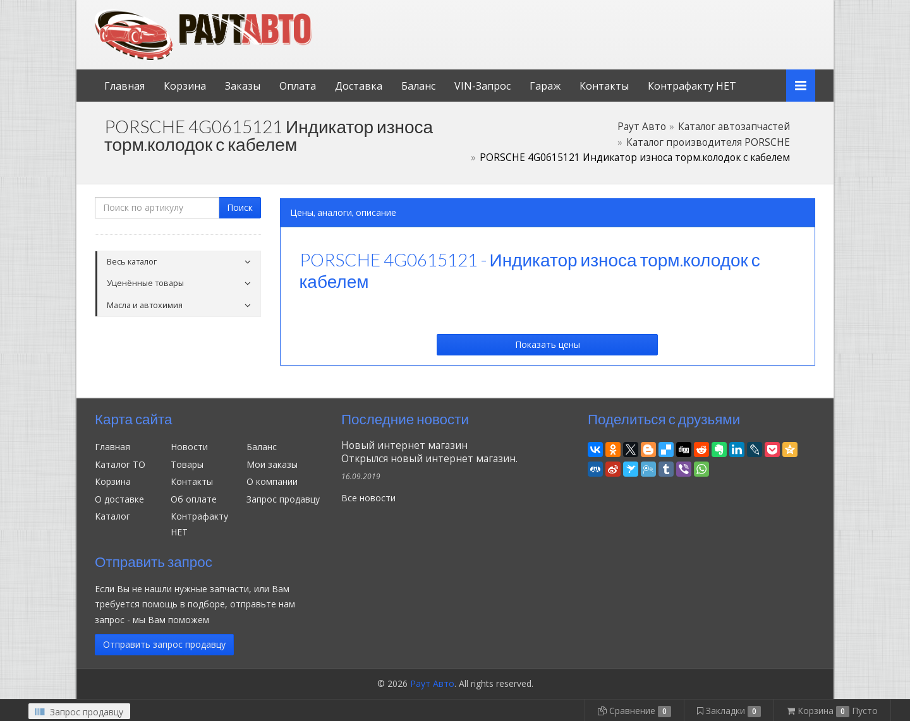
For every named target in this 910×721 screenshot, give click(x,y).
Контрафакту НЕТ (692, 86)
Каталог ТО (120, 464)
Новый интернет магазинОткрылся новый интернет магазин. (429, 452)
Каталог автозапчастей (734, 126)
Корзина (185, 86)
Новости (189, 447)
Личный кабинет (728, 12)
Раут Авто (641, 126)
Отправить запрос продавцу (164, 644)
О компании (272, 481)
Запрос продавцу (283, 499)
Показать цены (547, 344)
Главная (124, 86)
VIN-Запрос (482, 86)
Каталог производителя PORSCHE (708, 142)
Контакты (604, 86)
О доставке (119, 499)
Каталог (112, 516)
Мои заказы (272, 464)
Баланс (418, 86)
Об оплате (194, 499)
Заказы (242, 86)
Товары (187, 464)
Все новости (368, 498)
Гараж (545, 86)
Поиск (240, 207)
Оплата (297, 86)
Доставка (358, 86)
